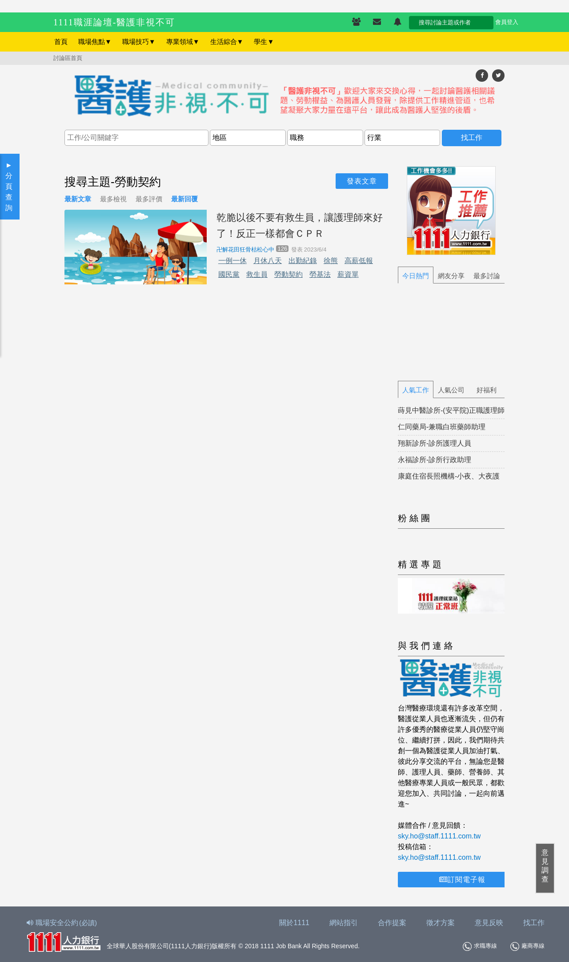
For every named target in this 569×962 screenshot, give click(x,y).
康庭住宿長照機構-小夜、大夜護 (449, 476)
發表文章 (362, 181)
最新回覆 (184, 199)
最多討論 (486, 275)
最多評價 (149, 199)
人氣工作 (415, 390)
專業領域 (183, 41)
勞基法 (320, 274)
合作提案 (392, 922)
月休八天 (267, 260)
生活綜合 (227, 41)
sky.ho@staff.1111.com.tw (439, 836)
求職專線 (480, 946)
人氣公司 (451, 390)
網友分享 (451, 275)
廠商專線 (527, 946)
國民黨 (229, 274)
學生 (264, 41)
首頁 (61, 41)
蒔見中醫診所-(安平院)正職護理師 (451, 410)
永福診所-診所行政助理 (434, 459)
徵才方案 (440, 922)
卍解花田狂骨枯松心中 (245, 249)
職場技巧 (139, 41)
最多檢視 (113, 199)
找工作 (534, 922)
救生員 (257, 274)
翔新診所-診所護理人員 (434, 443)
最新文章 (77, 199)
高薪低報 (359, 260)
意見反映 (489, 922)
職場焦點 (95, 41)
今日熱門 (415, 275)
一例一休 (232, 260)
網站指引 (343, 922)
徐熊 (331, 260)
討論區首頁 (67, 58)
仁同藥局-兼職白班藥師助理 (441, 427)
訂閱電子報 (462, 879)
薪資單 (348, 274)
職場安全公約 (62, 922)
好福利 (487, 390)
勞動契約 (288, 274)
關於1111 (294, 922)
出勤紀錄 (303, 260)
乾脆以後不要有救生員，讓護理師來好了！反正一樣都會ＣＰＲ (299, 225)
